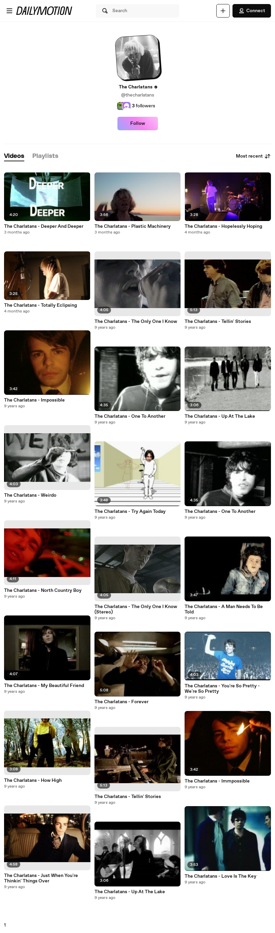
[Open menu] (9, 11)
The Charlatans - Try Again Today (130, 511)
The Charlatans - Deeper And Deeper (43, 226)
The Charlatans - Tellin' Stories (127, 796)
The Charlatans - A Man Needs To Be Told (224, 609)
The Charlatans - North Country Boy (43, 590)
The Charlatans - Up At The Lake (129, 892)
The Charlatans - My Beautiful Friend (44, 685)
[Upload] (223, 11)
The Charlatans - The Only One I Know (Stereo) (135, 609)
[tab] (14, 156)
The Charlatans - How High (33, 780)
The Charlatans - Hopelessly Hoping (223, 226)
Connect (251, 10)
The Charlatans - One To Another (129, 416)
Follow (137, 123)
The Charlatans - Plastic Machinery (132, 226)
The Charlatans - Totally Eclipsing (40, 305)
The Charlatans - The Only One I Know (135, 321)
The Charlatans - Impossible (34, 400)
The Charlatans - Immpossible (217, 781)
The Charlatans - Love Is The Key (220, 876)
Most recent (253, 156)
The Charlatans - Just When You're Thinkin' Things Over (41, 878)
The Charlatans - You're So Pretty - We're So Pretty (222, 688)
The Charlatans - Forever (121, 702)
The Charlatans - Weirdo (30, 495)
